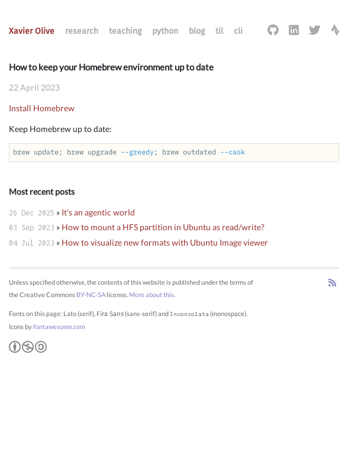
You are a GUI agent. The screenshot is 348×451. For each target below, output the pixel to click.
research (81, 31)
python (165, 31)
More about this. (152, 294)
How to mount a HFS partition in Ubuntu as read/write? (163, 227)
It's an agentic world (98, 212)
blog (197, 31)
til (219, 31)
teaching (125, 31)
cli (238, 31)
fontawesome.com (59, 326)
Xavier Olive (31, 31)
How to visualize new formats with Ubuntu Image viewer (165, 242)
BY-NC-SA (90, 294)
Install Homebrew (42, 108)
